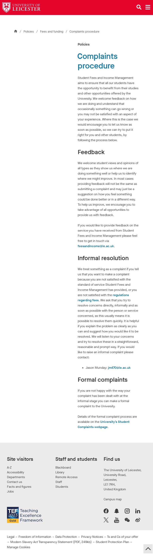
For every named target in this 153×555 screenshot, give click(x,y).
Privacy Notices (92, 537)
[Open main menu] (148, 7)
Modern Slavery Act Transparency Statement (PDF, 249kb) (51, 542)
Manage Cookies (18, 547)
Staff (58, 482)
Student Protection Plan (112, 542)
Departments (16, 477)
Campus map (113, 499)
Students (61, 487)
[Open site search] (139, 7)
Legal (10, 537)
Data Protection (66, 537)
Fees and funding (52, 32)
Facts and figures (19, 487)
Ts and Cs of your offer (122, 537)
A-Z (9, 467)
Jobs (10, 491)
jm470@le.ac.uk (119, 368)
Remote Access (66, 477)
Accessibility (15, 472)
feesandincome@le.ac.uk (96, 246)
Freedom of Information (35, 537)
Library (59, 472)
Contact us (14, 482)
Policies (29, 32)
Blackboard (63, 467)
